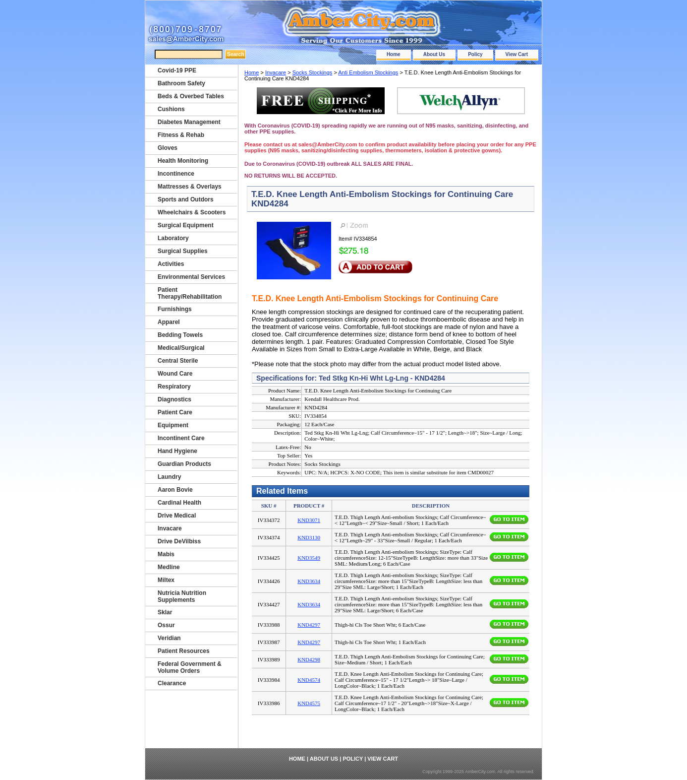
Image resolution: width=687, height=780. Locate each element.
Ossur (166, 625)
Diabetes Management (189, 122)
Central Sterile (178, 360)
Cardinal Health (179, 502)
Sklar (165, 612)
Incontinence (176, 173)
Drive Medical (177, 515)
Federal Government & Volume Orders (190, 667)
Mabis (166, 554)
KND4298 (308, 659)
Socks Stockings (312, 72)
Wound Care (175, 373)
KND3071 (308, 520)
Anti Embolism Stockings (368, 72)
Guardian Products (184, 463)
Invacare (275, 72)
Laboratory (173, 238)
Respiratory (174, 386)
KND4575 (308, 703)
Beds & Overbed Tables (191, 96)
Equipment (173, 425)
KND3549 (308, 558)
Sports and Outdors (186, 199)
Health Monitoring (183, 160)
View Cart (517, 54)
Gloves (167, 147)
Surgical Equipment (186, 225)
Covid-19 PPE (177, 70)
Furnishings (175, 309)
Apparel (169, 322)
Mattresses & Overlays (190, 186)
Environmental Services (191, 276)
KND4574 (308, 680)
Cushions (171, 109)
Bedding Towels (180, 334)
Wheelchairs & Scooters (192, 212)
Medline (169, 567)
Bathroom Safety (181, 83)
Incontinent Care (181, 438)
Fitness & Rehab (181, 134)
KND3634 (308, 581)
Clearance (172, 683)
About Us (434, 54)
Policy (475, 54)
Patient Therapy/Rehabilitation (190, 293)
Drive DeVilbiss (179, 541)
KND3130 (308, 537)
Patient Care (175, 412)
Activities (171, 263)
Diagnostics (174, 399)
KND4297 (308, 625)
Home (394, 54)
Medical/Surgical (181, 347)
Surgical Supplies (183, 251)
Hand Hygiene (177, 451)
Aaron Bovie (175, 489)
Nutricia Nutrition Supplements (182, 596)
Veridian (169, 638)
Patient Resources (184, 651)
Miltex (166, 580)
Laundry (169, 476)
